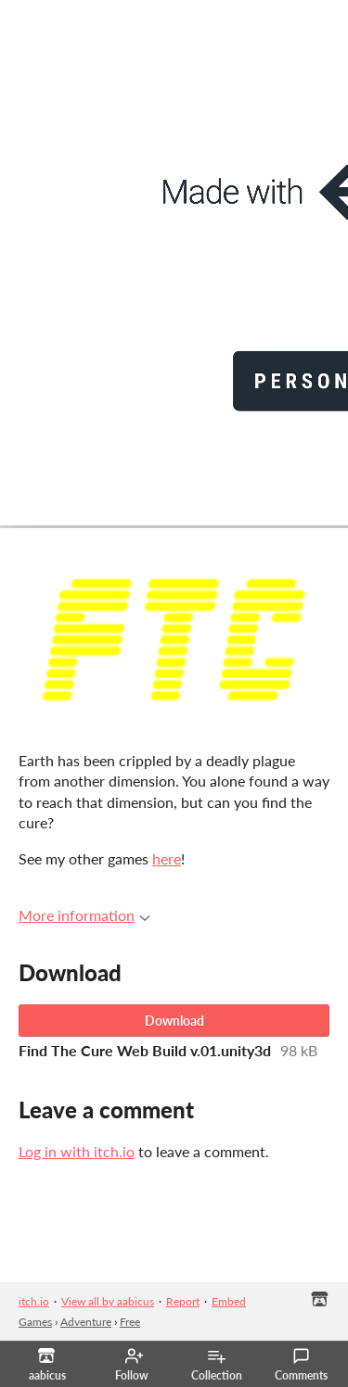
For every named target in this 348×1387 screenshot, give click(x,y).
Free (130, 1322)
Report (183, 1301)
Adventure (85, 1322)
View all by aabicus (107, 1301)
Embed (229, 1301)
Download (174, 1020)
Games (35, 1322)
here (166, 858)
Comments (301, 1364)
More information (84, 915)
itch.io (34, 1301)
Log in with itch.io (77, 1151)
